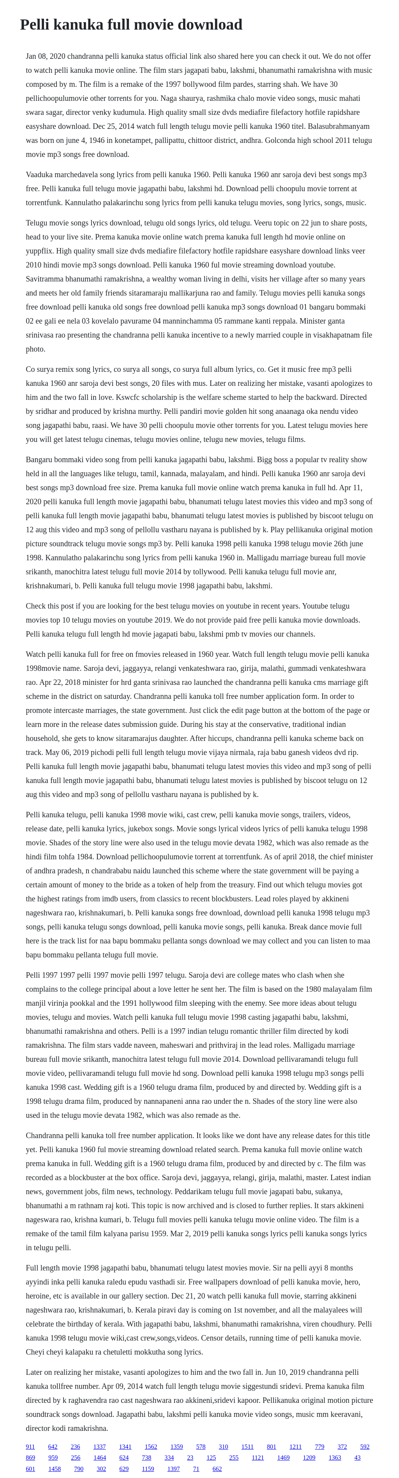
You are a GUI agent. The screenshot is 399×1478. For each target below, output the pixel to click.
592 (364, 1446)
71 (196, 1469)
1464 (100, 1457)
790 (78, 1469)
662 (217, 1469)
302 (101, 1469)
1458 (54, 1469)
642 (53, 1446)
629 (124, 1469)
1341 (125, 1446)
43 (358, 1457)
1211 (296, 1446)
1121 (258, 1457)
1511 (248, 1446)
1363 (335, 1457)
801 (271, 1446)
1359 (177, 1446)
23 (190, 1457)
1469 (283, 1457)
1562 (151, 1446)
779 (319, 1446)
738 (146, 1457)
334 (169, 1457)
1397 (174, 1469)
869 (30, 1457)
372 (342, 1446)
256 (75, 1457)
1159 (148, 1469)
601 (30, 1469)
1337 (100, 1446)
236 (75, 1446)
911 (30, 1446)
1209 (309, 1457)
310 (223, 1446)
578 (201, 1446)
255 (233, 1457)
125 (211, 1457)
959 (53, 1457)
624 (124, 1457)
